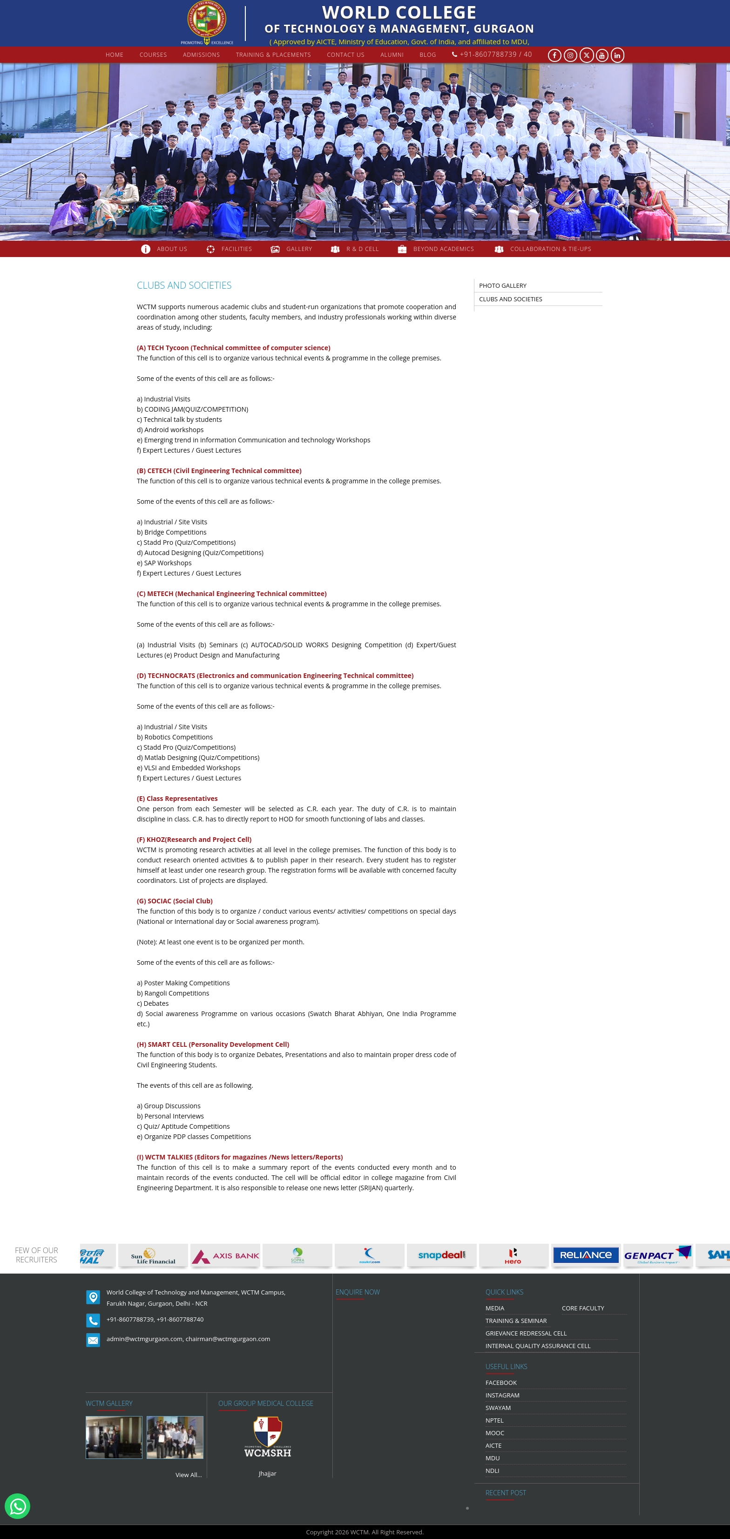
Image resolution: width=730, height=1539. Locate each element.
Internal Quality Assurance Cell (538, 1346)
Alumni (392, 55)
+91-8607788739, (131, 1319)
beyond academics (444, 249)
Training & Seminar (516, 1320)
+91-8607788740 (180, 1319)
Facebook (501, 1382)
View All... (189, 1475)
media (495, 1308)
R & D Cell (363, 249)
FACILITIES (237, 249)
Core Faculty (583, 1308)
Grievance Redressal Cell (526, 1333)
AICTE (493, 1445)
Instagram (503, 1395)
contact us (346, 55)
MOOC (495, 1433)
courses (153, 55)
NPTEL (495, 1420)
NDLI (493, 1470)
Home (115, 55)
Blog (428, 55)
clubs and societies (510, 299)
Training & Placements (273, 55)
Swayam (498, 1407)
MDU (493, 1458)
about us (172, 249)
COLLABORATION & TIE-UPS (551, 249)
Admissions (201, 55)
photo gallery (503, 285)
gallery (299, 249)
